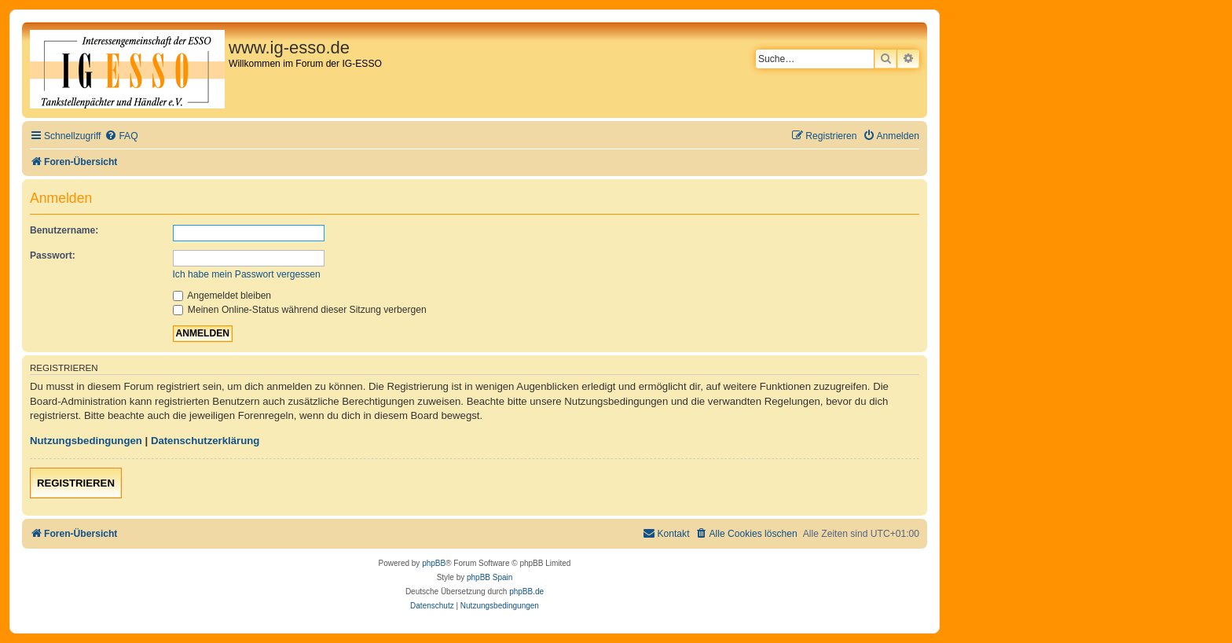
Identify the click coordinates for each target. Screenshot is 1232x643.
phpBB (434, 563)
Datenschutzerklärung (205, 440)
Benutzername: (64, 230)
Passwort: (52, 255)
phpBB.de (526, 591)
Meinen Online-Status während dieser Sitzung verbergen (300, 309)
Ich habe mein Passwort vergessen (247, 274)
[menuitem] (121, 136)
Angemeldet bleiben (222, 295)
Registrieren (76, 483)
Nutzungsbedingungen (86, 440)
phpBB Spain (489, 577)
